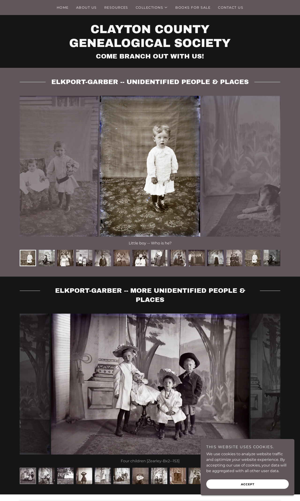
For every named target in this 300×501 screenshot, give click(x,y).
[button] (152, 7)
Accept (247, 484)
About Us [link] (86, 7)
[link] (150, 45)
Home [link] (63, 7)
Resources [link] (116, 7)
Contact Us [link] (230, 7)
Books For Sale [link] (192, 7)
